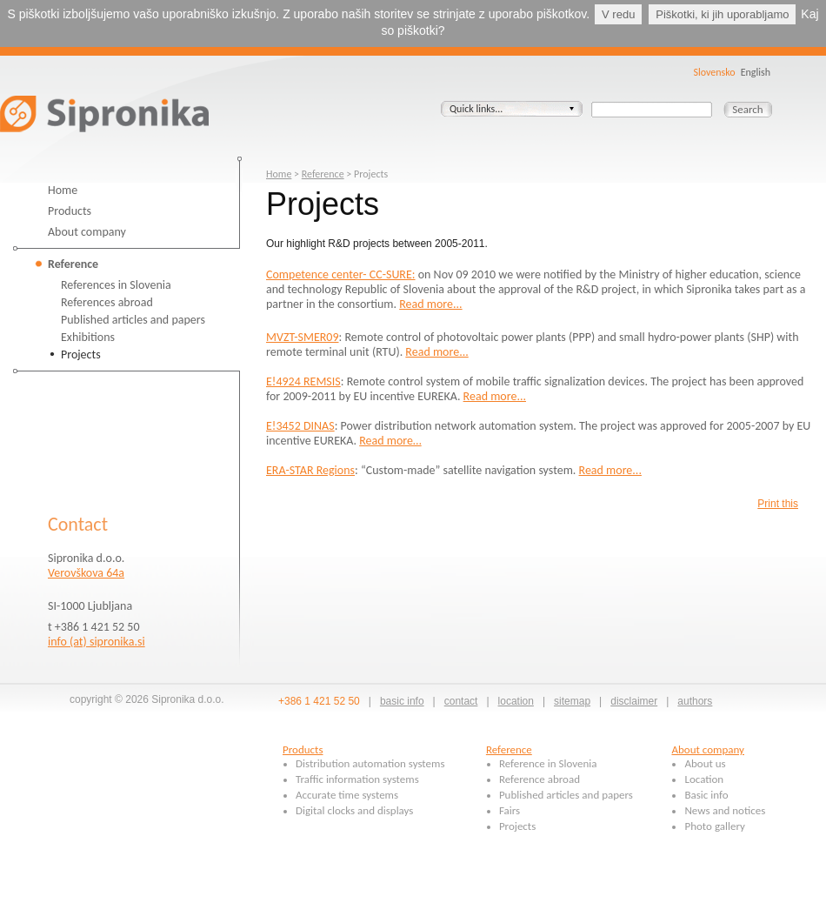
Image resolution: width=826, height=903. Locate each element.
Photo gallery (714, 826)
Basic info (706, 794)
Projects (81, 354)
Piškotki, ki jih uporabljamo (722, 14)
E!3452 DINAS (300, 425)
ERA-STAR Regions (310, 470)
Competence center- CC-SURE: (341, 274)
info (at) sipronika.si (96, 641)
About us (704, 763)
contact (461, 701)
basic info (402, 701)
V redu (618, 14)
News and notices (724, 810)
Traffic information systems (357, 779)
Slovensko (714, 72)
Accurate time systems (347, 794)
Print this (777, 504)
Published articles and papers (133, 319)
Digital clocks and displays (354, 810)
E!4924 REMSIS (303, 381)
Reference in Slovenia (548, 763)
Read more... (430, 304)
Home (62, 190)
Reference (73, 264)
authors (694, 701)
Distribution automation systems (370, 763)
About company (87, 231)
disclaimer (633, 701)
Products (69, 211)
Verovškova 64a (86, 572)
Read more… (390, 440)
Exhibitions (88, 337)
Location (703, 779)
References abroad (107, 302)
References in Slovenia (116, 285)
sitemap (572, 701)
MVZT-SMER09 (302, 337)
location (516, 701)
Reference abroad (539, 779)
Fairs (509, 810)
